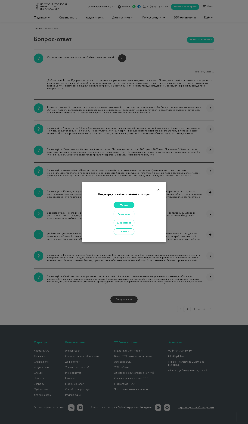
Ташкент (124, 231)
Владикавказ (124, 223)
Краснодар (124, 214)
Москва (124, 205)
